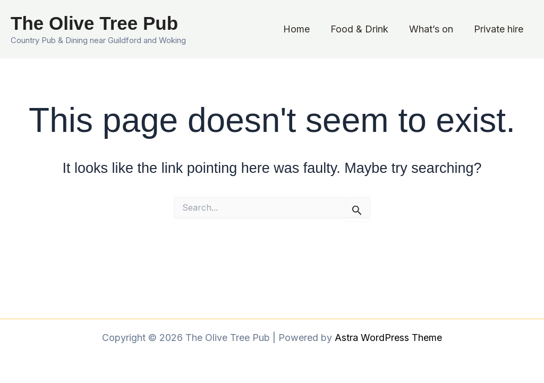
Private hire (499, 29)
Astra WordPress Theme (388, 337)
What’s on (433, 29)
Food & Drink (363, 29)
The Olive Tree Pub (94, 23)
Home (301, 29)
